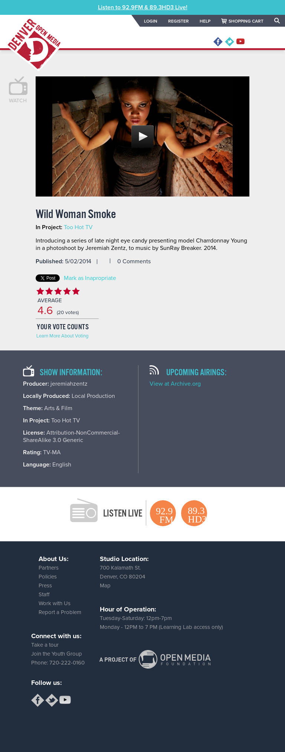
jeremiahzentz (69, 383)
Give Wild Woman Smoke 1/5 (40, 291)
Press (45, 585)
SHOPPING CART (246, 21)
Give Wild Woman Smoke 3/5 (57, 291)
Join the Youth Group (56, 653)
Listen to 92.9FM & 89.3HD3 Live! (142, 7)
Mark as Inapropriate (90, 278)
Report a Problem (60, 612)
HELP (205, 21)
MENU (264, 42)
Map (105, 585)
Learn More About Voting (62, 336)
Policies (48, 576)
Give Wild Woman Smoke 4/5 (66, 291)
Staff (44, 594)
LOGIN (150, 21)
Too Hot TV (78, 227)
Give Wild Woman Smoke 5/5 (75, 291)
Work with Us (55, 603)
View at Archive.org (175, 383)
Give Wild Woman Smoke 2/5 (49, 291)
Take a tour (45, 644)
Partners (49, 567)
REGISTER (178, 21)
